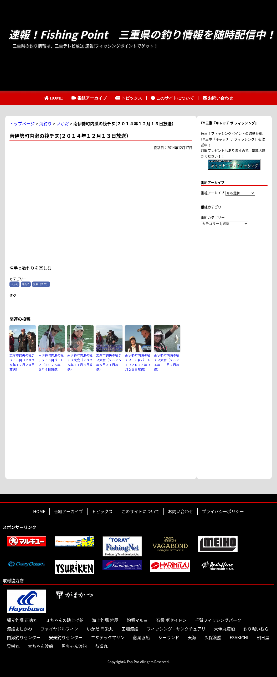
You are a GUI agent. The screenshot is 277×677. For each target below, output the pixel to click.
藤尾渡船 (141, 637)
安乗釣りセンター (66, 637)
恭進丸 (101, 646)
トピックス (131, 98)
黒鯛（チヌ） (41, 284)
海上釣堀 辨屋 (105, 620)
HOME (56, 98)
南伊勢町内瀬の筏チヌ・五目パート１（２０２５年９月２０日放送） (137, 362)
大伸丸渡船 (224, 629)
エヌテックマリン (108, 637)
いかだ (62, 123)
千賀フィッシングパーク (218, 620)
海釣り (45, 123)
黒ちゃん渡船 (74, 646)
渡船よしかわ (19, 629)
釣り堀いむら (256, 629)
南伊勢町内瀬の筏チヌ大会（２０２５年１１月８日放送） (80, 362)
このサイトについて (175, 98)
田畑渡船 (129, 629)
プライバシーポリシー (223, 511)
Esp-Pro (133, 661)
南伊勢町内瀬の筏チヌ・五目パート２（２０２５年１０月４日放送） (51, 362)
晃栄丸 (13, 646)
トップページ (22, 123)
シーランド (168, 637)
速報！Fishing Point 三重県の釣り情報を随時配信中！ (142, 34)
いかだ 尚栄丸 (100, 629)
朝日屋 (263, 637)
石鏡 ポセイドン (171, 620)
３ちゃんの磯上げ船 (65, 620)
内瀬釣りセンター (23, 637)
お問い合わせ (220, 98)
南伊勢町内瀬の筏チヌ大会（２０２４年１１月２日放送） (166, 362)
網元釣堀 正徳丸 (22, 620)
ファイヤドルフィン (59, 629)
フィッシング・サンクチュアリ (176, 629)
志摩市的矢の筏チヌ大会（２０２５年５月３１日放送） (108, 362)
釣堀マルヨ (137, 620)
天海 (192, 637)
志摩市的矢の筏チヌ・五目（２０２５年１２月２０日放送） (22, 362)
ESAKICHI (239, 637)
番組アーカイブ (92, 98)
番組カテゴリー (213, 217)
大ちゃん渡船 (40, 646)
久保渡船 (212, 637)
